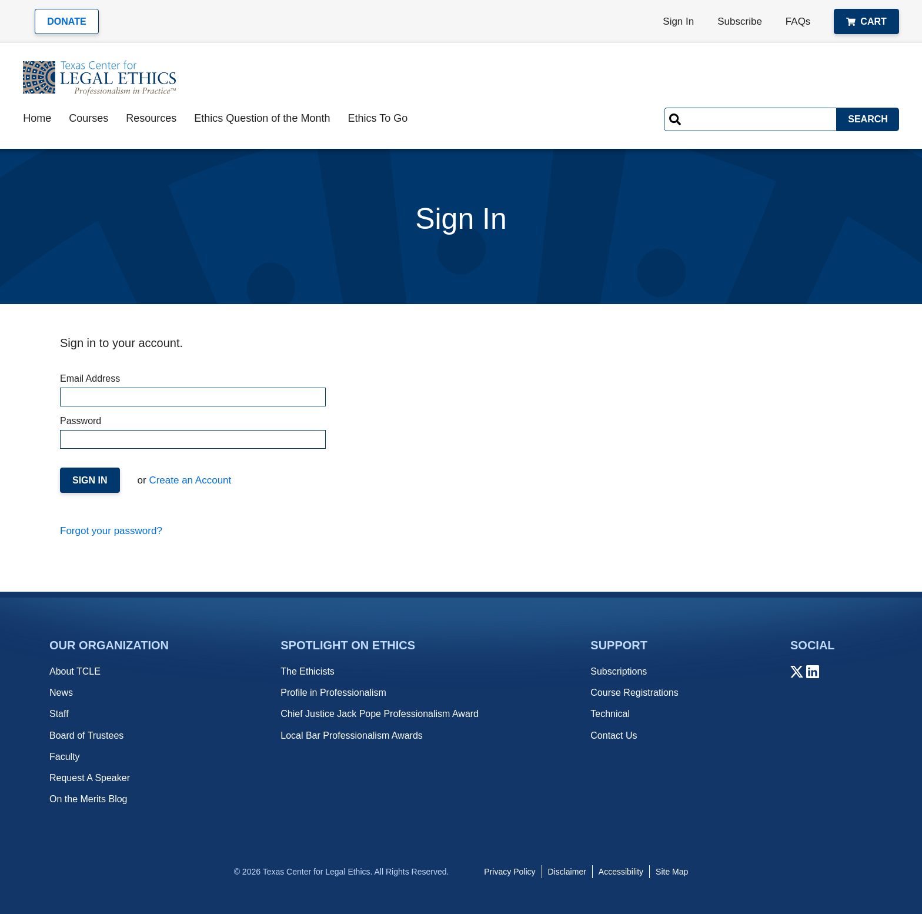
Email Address (192, 389)
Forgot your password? (111, 530)
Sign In (678, 21)
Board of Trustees (86, 735)
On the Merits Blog (88, 799)
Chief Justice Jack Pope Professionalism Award (379, 714)
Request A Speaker (89, 778)
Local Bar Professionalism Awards (351, 735)
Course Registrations (634, 693)
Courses (88, 118)
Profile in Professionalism (333, 693)
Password (192, 432)
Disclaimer (567, 871)
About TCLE (75, 671)
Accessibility (621, 871)
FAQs (798, 21)
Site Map (672, 871)
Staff (59, 714)
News (61, 693)
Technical (610, 714)
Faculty (64, 757)
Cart (866, 21)
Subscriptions (618, 671)
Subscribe (739, 21)
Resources (151, 118)
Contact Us (613, 735)
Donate (66, 21)
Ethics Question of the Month (262, 118)
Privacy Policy (509, 871)
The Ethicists (307, 671)
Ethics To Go (377, 118)
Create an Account (189, 480)
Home (37, 118)
